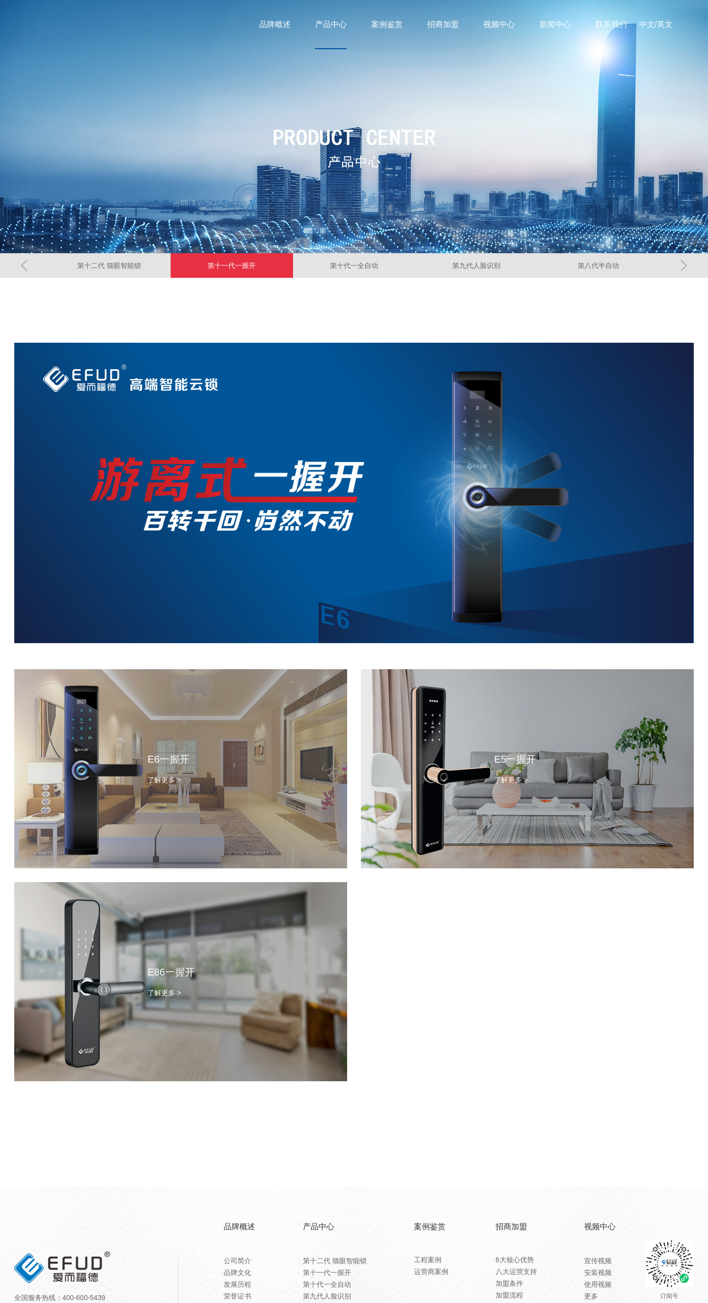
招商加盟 (443, 25)
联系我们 (611, 25)
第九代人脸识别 (476, 265)
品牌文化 (237, 1272)
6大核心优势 (515, 1260)
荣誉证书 (237, 1296)
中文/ (648, 25)
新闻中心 (555, 25)
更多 (591, 1296)
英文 (665, 25)
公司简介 (237, 1261)
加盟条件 (509, 1283)
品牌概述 (275, 25)
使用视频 (598, 1284)
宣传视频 (598, 1261)
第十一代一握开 (231, 265)
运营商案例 (431, 1271)
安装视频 (598, 1272)
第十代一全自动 (354, 265)
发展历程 (237, 1284)
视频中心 (499, 25)
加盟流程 (509, 1295)
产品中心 (331, 25)
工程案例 (428, 1260)
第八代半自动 (598, 265)
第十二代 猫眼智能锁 (109, 265)
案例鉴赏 (387, 25)
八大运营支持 (516, 1271)
